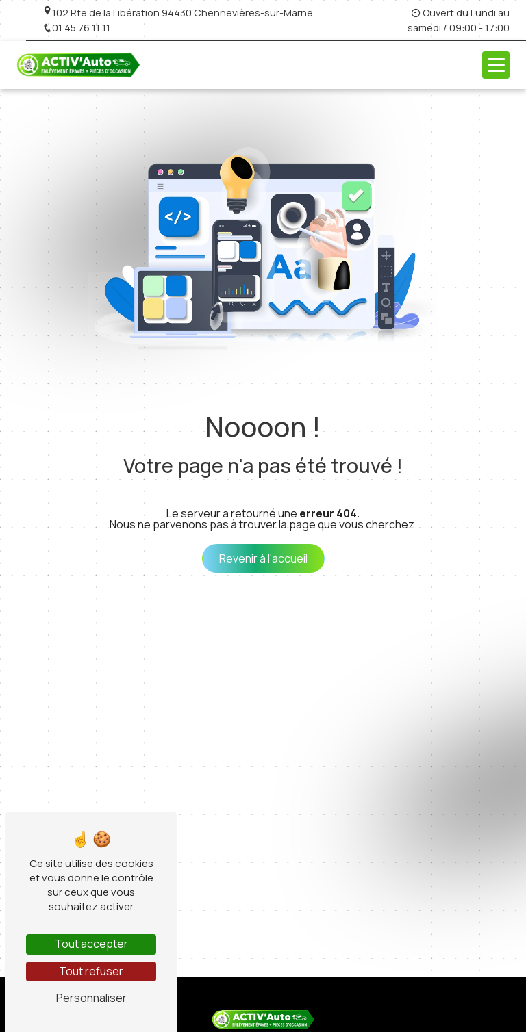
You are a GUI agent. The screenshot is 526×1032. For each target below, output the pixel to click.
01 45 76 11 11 (76, 27)
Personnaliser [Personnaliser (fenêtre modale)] (91, 997)
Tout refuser (91, 971)
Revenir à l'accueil (263, 558)
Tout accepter (91, 943)
